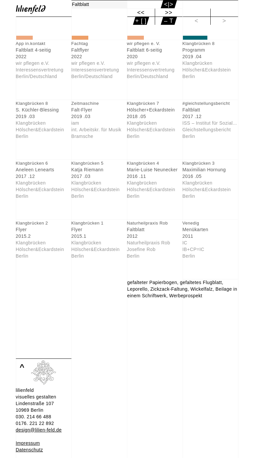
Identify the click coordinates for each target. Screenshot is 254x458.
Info (20, 446)
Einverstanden (31, 452)
